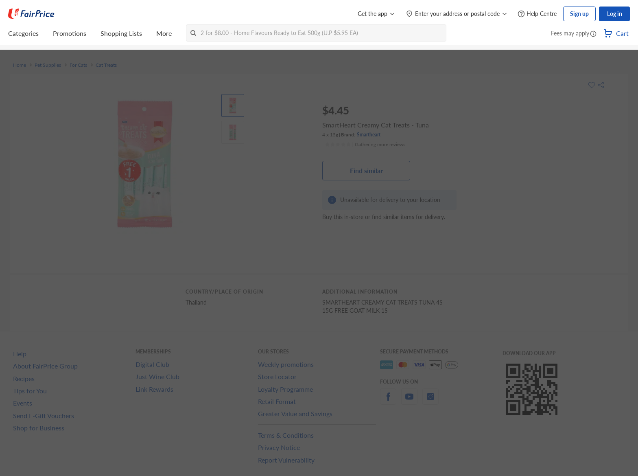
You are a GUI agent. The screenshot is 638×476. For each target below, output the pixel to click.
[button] (593, 34)
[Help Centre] (537, 14)
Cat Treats (106, 65)
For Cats (78, 65)
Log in (614, 13)
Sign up (579, 13)
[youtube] (409, 401)
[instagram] (430, 401)
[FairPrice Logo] (31, 13)
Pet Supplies (48, 65)
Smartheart (368, 135)
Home (19, 65)
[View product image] (233, 105)
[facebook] (388, 401)
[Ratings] (365, 144)
